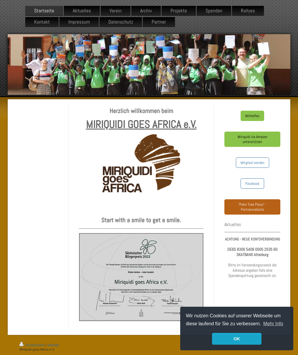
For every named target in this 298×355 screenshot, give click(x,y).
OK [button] (237, 338)
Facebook (252, 183)
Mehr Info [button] (273, 323)
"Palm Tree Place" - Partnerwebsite (252, 207)
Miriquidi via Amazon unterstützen (252, 139)
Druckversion (32, 345)
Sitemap (53, 345)
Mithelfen (252, 115)
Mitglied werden (252, 162)
